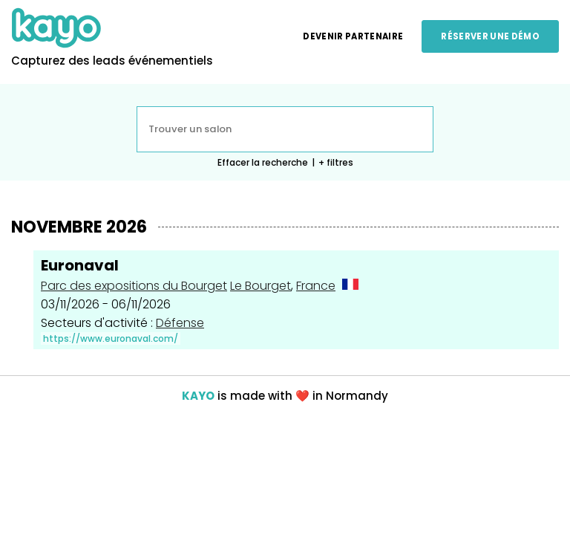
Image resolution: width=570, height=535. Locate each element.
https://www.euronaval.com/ (110, 338)
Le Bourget (260, 285)
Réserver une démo (490, 36)
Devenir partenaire (353, 36)
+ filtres (335, 162)
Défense (180, 322)
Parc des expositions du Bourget (134, 285)
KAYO (198, 395)
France (315, 285)
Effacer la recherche (262, 162)
